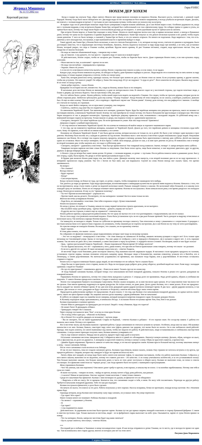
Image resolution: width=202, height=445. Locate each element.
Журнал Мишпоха (29, 8)
